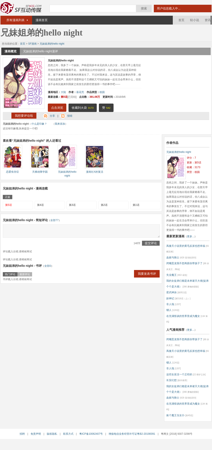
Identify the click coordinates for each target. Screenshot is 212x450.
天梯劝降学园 (40, 171)
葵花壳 (80, 92)
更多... (190, 236)
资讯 (208, 20)
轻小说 (194, 20)
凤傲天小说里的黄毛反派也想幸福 (185, 245)
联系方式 (68, 433)
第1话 (136, 204)
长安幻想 (171, 380)
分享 (52, 115)
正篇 (7, 197)
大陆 (63, 92)
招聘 (22, 433)
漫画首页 (42, 20)
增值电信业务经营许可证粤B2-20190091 (132, 433)
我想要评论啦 (24, 115)
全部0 (47, 265)
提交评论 (151, 243)
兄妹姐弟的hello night (52, 43)
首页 (181, 20)
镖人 (168, 310)
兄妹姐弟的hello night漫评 (40, 51)
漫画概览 (11, 51)
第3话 (72, 204)
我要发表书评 (147, 273)
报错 (69, 115)
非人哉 (170, 304)
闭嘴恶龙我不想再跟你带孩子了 (184, 263)
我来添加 (60, 123)
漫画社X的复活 (94, 171)
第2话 (104, 204)
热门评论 (10, 274)
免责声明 (36, 433)
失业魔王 (171, 274)
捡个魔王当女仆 (175, 415)
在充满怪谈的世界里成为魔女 (183, 316)
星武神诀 (171, 292)
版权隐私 (52, 433)
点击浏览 (57, 107)
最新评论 (25, 274)
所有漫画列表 (15, 20)
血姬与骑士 (172, 257)
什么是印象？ (39, 123)
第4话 (40, 204)
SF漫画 (32, 43)
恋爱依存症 (12, 171)
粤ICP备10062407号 (91, 433)
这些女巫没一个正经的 (179, 374)
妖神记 (170, 298)
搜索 (144, 8)
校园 (102, 92)
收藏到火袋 (83, 107)
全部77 (54, 220)
